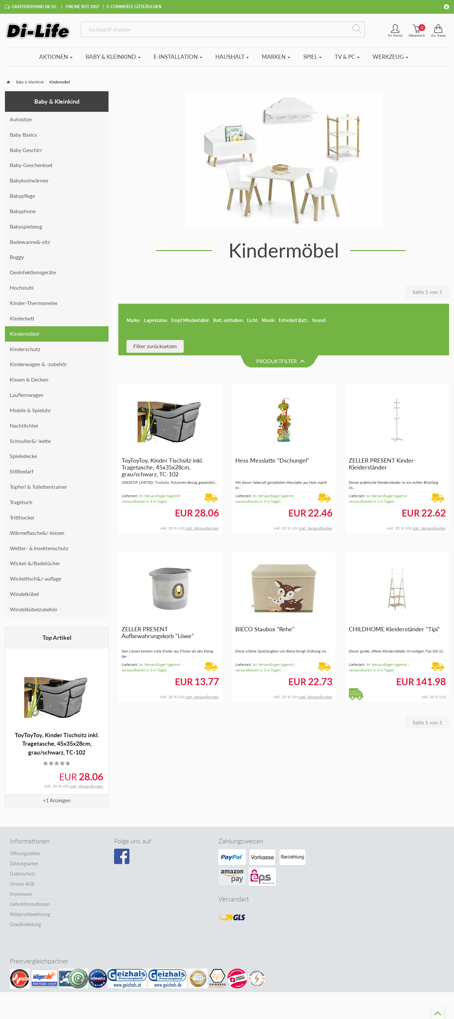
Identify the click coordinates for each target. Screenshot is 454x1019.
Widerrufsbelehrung (30, 914)
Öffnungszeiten (25, 853)
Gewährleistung (25, 924)
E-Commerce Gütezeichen (134, 6)
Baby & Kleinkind (113, 56)
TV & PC (347, 56)
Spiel (312, 56)
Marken (276, 56)
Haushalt (232, 56)
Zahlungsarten (24, 863)
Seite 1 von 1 (427, 292)
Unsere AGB (22, 884)
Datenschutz (22, 873)
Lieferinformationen (30, 904)
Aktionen (56, 56)
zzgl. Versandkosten (86, 786)
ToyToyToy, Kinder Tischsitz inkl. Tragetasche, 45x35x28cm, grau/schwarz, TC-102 (57, 743)
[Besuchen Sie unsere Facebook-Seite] (121, 856)
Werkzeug (390, 56)
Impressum (21, 894)
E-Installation (178, 56)
